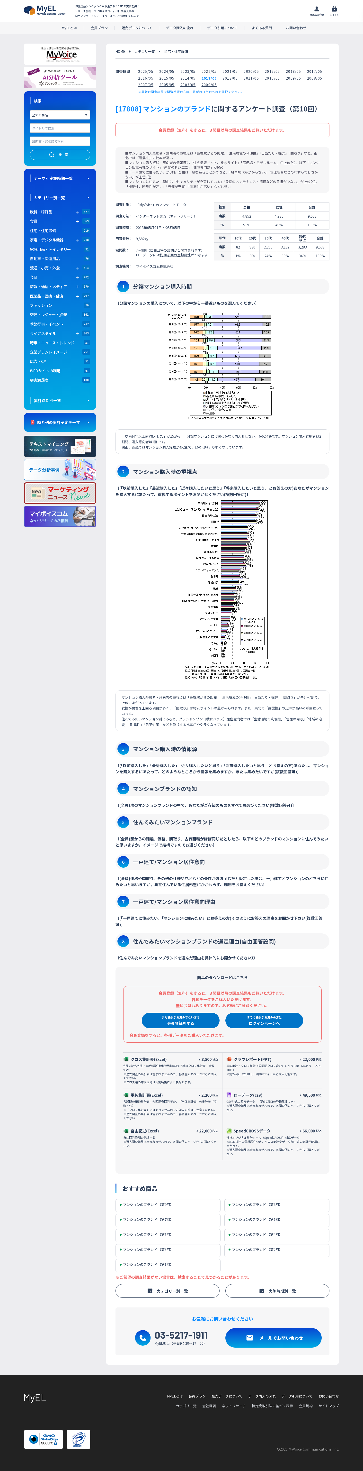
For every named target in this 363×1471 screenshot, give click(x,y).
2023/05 (188, 71)
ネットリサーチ (234, 1405)
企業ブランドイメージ (48, 352)
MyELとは (69, 28)
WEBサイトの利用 (45, 370)
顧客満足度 (39, 380)
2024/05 (167, 71)
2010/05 (272, 78)
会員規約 (306, 1405)
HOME (120, 51)
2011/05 (251, 78)
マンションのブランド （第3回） (146, 1249)
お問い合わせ (296, 28)
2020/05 (251, 71)
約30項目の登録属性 (175, 254)
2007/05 (145, 84)
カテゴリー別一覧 (49, 197)
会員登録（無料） (174, 130)
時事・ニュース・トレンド (52, 342)
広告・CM (38, 361)
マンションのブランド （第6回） (255, 1219)
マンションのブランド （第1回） (146, 1264)
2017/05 (314, 71)
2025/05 (145, 71)
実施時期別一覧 (47, 400)
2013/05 (209, 78)
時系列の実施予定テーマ (58, 422)
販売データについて (137, 28)
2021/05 (230, 71)
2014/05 (188, 78)
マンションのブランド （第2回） (255, 1249)
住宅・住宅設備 (43, 230)
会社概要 (209, 1405)
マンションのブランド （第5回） (146, 1234)
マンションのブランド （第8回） (255, 1204)
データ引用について (222, 28)
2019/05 (272, 71)
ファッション (41, 305)
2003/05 (188, 84)
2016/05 (145, 78)
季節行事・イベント (46, 324)
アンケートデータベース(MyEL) (44, 10)
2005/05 (167, 84)
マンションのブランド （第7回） (146, 1219)
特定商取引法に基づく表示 (272, 1405)
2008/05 (314, 78)
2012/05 (230, 78)
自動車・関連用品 (45, 258)
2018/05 (293, 71)
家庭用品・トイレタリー (50, 249)
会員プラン (99, 28)
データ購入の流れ (179, 28)
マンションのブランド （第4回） (255, 1234)
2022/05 (209, 71)
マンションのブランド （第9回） (146, 1204)
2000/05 (209, 84)
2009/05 (293, 78)
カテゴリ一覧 (144, 51)
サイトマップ (329, 1405)
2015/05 (167, 78)
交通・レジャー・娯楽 (48, 314)
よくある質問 (262, 28)
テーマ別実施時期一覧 (53, 178)
